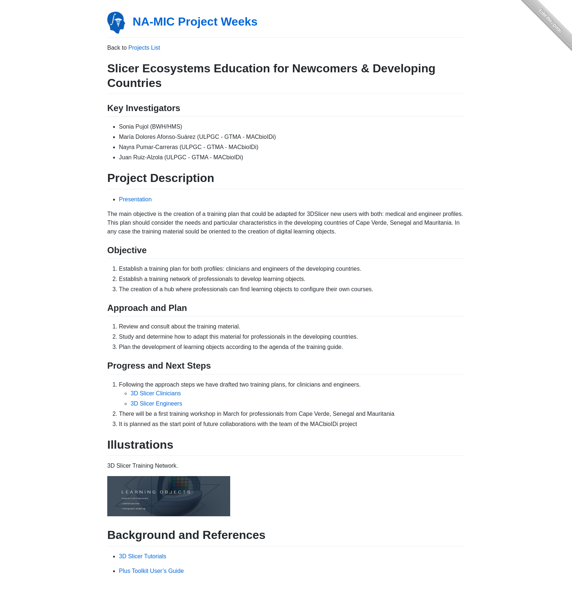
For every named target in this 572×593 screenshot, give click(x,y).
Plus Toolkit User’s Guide (151, 571)
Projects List (144, 48)
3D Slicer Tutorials (142, 556)
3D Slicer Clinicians (156, 393)
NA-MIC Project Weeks (195, 21)
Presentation (135, 199)
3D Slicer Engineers (156, 403)
